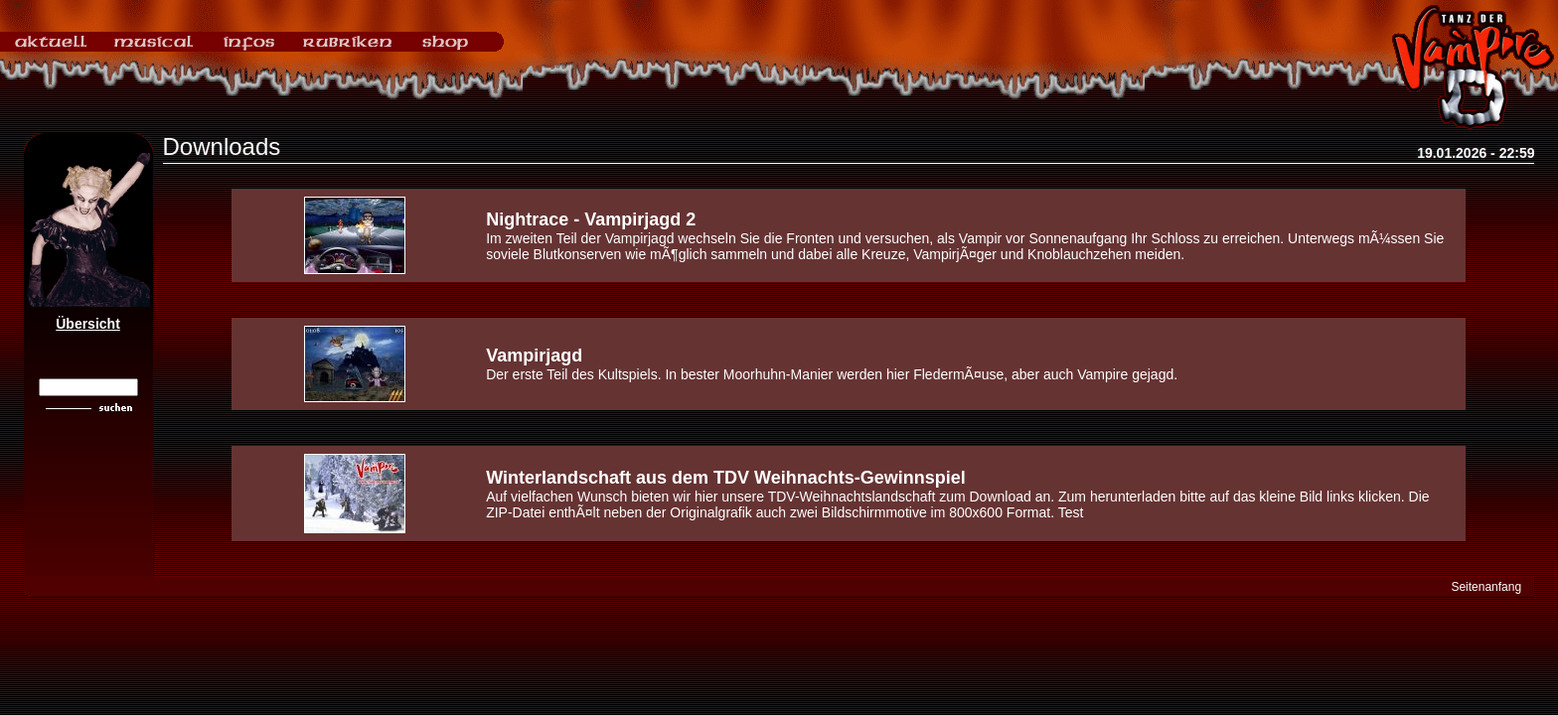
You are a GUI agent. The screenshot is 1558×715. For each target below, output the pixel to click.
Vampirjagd (534, 355)
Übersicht (88, 324)
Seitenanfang (1486, 587)
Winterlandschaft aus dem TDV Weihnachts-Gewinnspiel (726, 478)
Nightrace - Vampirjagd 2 (591, 219)
